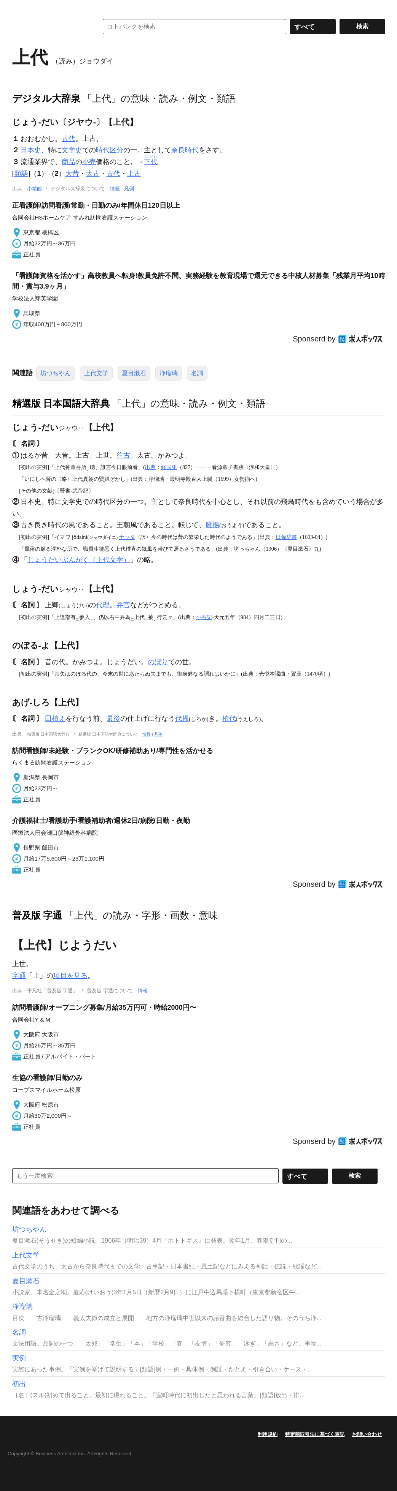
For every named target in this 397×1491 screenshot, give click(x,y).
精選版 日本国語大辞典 (61, 403)
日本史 (31, 150)
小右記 (204, 617)
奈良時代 (185, 150)
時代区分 (109, 150)
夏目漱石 (134, 373)
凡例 (129, 188)
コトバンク (50, 26)
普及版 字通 (37, 915)
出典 (150, 467)
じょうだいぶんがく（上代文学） (78, 560)
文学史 (72, 150)
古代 (68, 138)
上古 (134, 173)
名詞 (197, 373)
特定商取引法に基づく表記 (314, 1434)
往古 (123, 455)
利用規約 (267, 1434)
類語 (21, 173)
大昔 (72, 173)
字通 (19, 975)
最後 (113, 718)
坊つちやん (55, 373)
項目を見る (70, 975)
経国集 (169, 467)
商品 (68, 162)
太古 (93, 173)
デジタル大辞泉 (46, 98)
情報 (115, 188)
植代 (229, 718)
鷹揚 (212, 525)
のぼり (158, 662)
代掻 (182, 718)
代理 (103, 605)
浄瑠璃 (168, 373)
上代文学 (96, 373)
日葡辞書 (286, 537)
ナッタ (127, 537)
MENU (19, 7)
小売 (89, 162)
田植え (55, 718)
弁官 (123, 605)
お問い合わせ (367, 1434)
